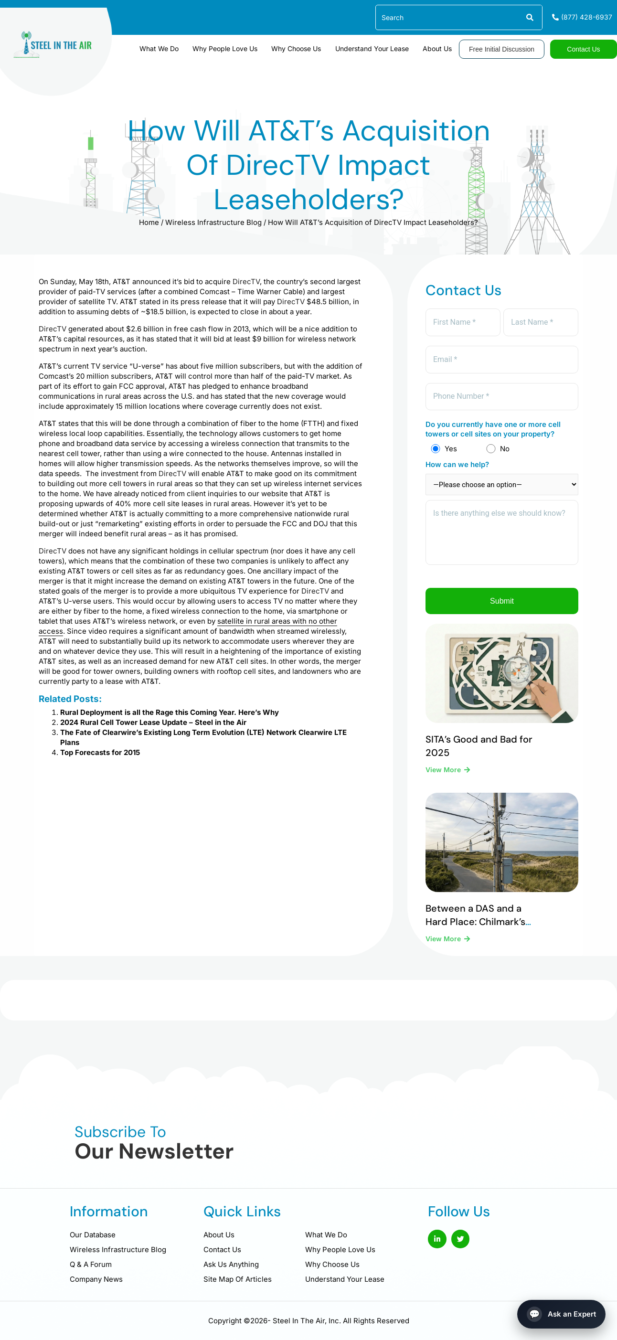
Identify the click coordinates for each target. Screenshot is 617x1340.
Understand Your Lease (374, 48)
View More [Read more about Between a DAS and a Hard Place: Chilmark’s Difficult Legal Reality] (444, 940)
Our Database (93, 1234)
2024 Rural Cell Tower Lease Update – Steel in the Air (153, 722)
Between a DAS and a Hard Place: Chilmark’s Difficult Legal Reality (475, 923)
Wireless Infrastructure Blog (213, 222)
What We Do (166, 48)
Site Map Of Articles (237, 1279)
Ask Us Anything (231, 1264)
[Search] (529, 17)
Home (149, 222)
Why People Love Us (230, 48)
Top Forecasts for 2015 (100, 752)
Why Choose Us (300, 48)
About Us (438, 48)
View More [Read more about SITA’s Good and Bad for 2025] (444, 771)
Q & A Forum (91, 1264)
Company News (96, 1279)
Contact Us (222, 1249)
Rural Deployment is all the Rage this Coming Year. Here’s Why (169, 712)
